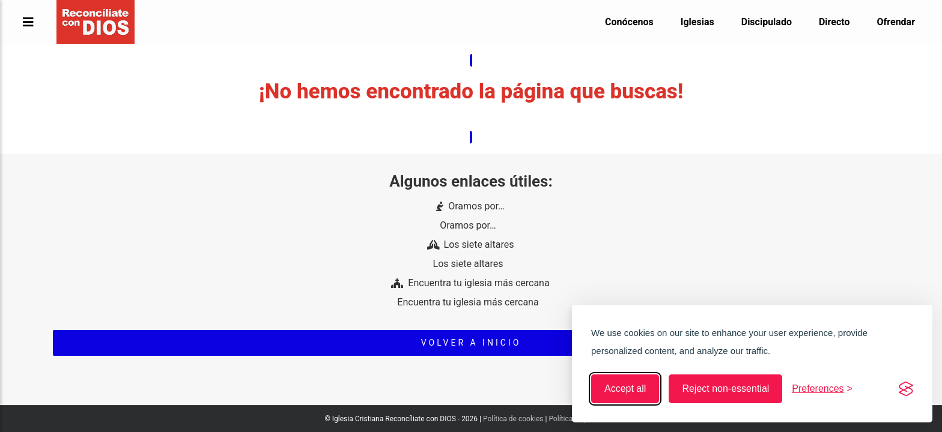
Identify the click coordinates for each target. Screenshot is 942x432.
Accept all (625, 388)
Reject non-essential (725, 388)
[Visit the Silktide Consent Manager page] (906, 389)
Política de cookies (513, 419)
